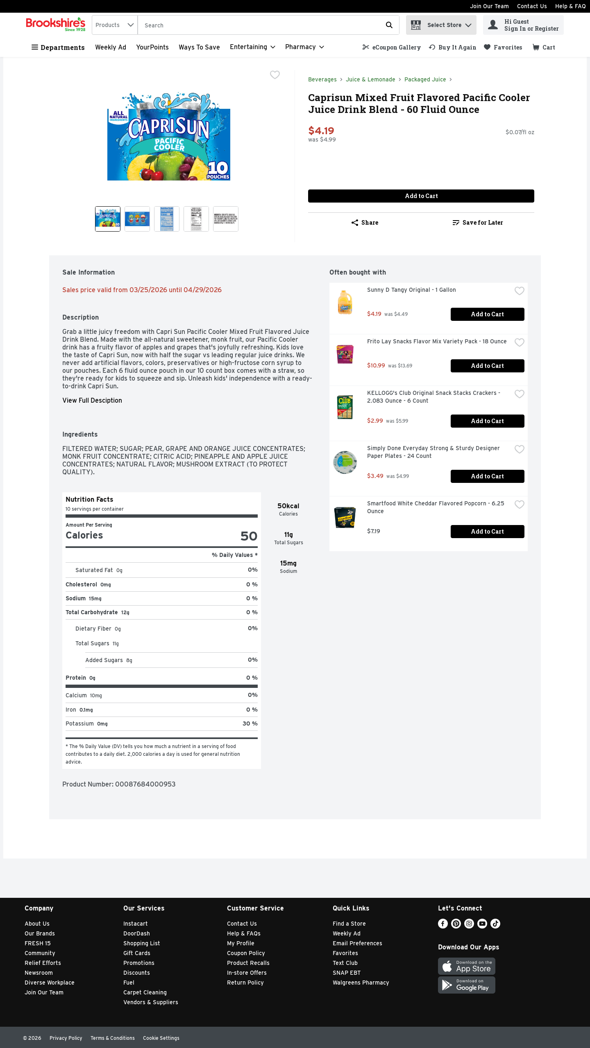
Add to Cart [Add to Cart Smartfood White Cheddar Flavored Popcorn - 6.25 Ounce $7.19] (487, 531)
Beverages (322, 79)
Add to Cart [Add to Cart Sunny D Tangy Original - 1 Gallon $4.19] (487, 314)
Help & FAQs (244, 933)
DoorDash (136, 933)
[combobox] (115, 25)
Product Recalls (248, 963)
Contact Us (532, 6)
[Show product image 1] (107, 219)
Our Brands (40, 933)
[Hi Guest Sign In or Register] (523, 25)
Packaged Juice (425, 79)
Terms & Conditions (113, 1038)
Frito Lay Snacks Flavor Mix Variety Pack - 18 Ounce (437, 341)
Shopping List (141, 943)
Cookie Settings (161, 1038)
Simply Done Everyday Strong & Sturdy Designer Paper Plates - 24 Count (434, 452)
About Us (37, 923)
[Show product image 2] (137, 219)
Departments (58, 47)
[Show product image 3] (166, 219)
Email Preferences (357, 943)
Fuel (128, 982)
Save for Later (478, 222)
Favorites (345, 953)
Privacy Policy (66, 1038)
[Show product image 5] (225, 219)
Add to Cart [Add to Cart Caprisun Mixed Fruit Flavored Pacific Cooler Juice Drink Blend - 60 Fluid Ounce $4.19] (421, 196)
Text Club (345, 963)
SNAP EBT (347, 972)
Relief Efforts (43, 963)
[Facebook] (443, 926)
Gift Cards (136, 953)
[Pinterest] (456, 926)
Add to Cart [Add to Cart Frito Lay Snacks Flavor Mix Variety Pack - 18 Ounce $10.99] (487, 366)
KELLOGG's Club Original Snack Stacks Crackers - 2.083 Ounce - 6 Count (434, 397)
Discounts (136, 972)
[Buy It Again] (452, 47)
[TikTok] (495, 926)
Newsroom (39, 972)
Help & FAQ (570, 6)
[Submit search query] (389, 25)
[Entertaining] (252, 47)
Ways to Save (199, 47)
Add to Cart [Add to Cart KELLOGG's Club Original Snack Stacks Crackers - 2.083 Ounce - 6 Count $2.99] (487, 421)
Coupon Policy (246, 953)
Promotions (138, 963)
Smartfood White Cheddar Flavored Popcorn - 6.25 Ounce (436, 507)
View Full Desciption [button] (92, 400)
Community (40, 953)
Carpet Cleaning (145, 992)
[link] (392, 47)
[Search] (268, 25)
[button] (468, 23)
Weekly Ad (110, 47)
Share (365, 222)
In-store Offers (247, 972)
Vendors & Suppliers (150, 1002)
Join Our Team (489, 6)
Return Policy (245, 982)
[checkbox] (274, 75)
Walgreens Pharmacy (361, 982)
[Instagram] (469, 926)
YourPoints (152, 47)
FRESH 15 (38, 943)
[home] (57, 25)
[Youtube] (482, 926)
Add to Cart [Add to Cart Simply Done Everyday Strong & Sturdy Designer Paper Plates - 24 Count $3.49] (487, 476)
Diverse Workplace (50, 982)
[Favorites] (503, 47)
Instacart (135, 923)
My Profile (240, 943)
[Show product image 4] (196, 219)
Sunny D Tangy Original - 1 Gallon (411, 289)
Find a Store (349, 923)
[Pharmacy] (304, 47)
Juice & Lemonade (370, 79)
